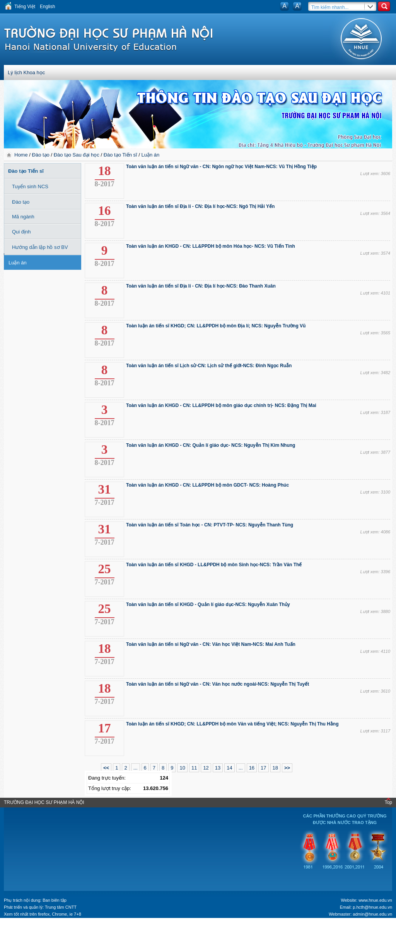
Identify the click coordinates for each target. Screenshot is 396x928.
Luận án (150, 155)
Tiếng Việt (24, 6)
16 (251, 768)
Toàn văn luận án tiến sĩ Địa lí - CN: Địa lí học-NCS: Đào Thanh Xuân (201, 286)
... (135, 768)
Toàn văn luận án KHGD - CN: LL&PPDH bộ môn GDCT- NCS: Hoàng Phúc (207, 485)
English (47, 6)
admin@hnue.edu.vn (372, 914)
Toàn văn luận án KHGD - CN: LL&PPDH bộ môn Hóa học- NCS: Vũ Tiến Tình (210, 246)
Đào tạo (41, 155)
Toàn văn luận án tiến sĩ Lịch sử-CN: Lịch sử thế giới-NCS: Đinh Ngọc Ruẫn (209, 365)
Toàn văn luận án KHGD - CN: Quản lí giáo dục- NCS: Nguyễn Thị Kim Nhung (210, 445)
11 (194, 768)
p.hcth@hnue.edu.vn (372, 907)
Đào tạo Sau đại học (76, 155)
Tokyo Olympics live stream (28, 925)
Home (21, 155)
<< (106, 768)
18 (275, 768)
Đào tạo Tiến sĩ (120, 155)
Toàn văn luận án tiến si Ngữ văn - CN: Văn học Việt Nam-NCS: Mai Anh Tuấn (210, 644)
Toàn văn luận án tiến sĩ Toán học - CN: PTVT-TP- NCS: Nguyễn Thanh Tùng (209, 525)
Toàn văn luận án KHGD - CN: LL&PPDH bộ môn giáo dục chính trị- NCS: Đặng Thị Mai (221, 405)
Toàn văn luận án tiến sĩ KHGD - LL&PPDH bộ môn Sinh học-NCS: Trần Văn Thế (214, 564)
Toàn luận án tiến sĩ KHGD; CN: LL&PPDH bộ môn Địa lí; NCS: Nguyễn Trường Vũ (216, 326)
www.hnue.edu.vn (375, 900)
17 (263, 768)
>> (287, 768)
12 (205, 768)
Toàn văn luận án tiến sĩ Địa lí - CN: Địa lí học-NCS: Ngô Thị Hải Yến (200, 206)
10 (182, 768)
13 (217, 768)
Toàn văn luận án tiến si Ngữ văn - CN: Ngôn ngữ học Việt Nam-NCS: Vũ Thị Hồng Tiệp (221, 166)
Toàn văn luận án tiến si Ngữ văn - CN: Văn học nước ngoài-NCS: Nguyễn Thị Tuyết (217, 684)
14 (229, 768)
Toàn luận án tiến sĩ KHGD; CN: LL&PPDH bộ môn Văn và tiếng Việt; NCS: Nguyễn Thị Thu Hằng (232, 724)
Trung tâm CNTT (61, 907)
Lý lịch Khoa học (26, 72)
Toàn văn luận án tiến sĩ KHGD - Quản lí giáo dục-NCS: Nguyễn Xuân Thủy (208, 604)
